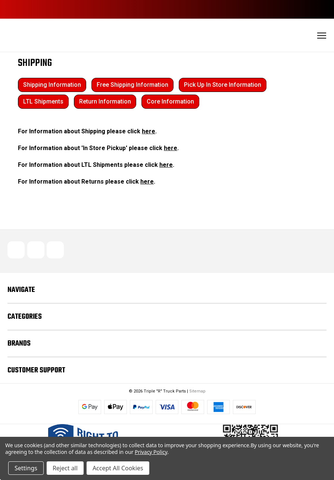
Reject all (65, 468)
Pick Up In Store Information (222, 84)
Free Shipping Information (132, 84)
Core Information (170, 101)
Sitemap (197, 391)
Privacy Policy (151, 451)
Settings (26, 468)
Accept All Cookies (118, 468)
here (148, 131)
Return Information (105, 101)
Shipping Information (52, 84)
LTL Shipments (43, 101)
